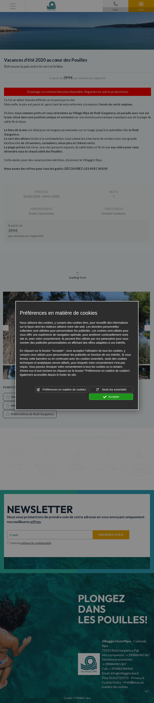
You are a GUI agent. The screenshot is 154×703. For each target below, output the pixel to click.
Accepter (111, 397)
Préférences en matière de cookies (61, 390)
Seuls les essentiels (111, 390)
